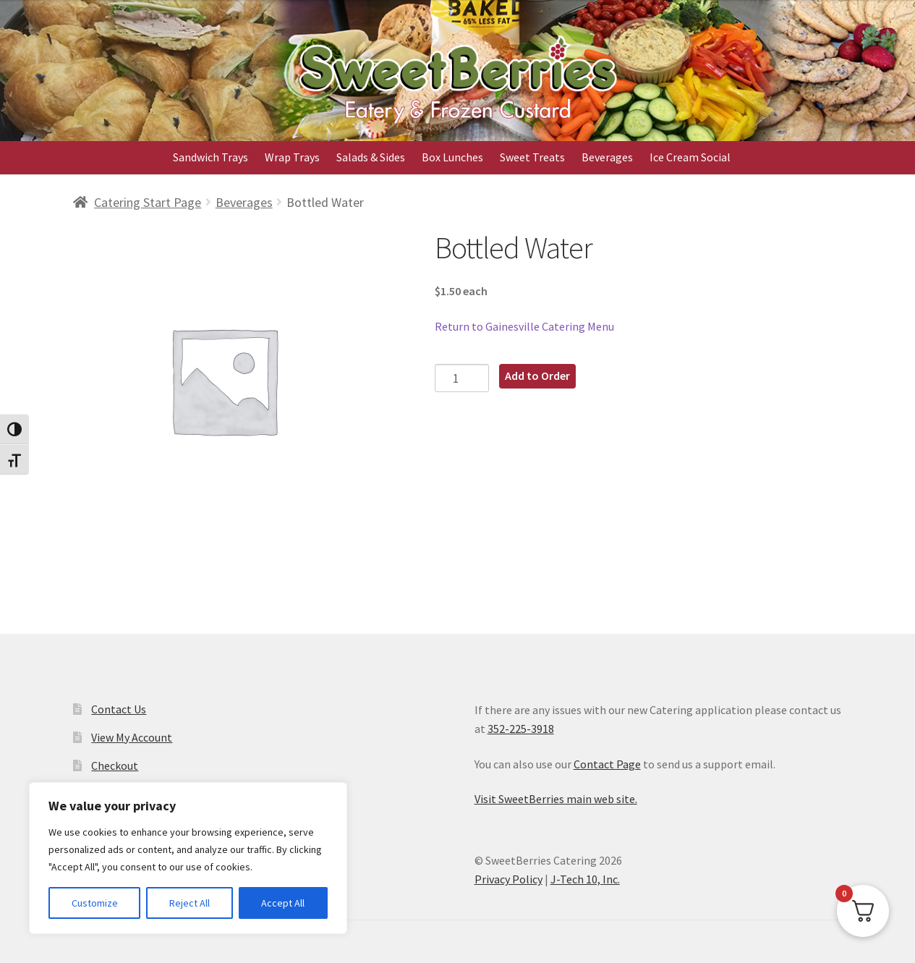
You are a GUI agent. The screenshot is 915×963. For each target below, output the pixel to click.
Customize (95, 902)
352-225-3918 (521, 728)
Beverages (607, 157)
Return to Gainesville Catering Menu (524, 326)
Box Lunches (452, 157)
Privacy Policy (508, 879)
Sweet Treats (532, 157)
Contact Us (118, 709)
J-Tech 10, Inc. (585, 879)
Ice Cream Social (690, 157)
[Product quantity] (462, 378)
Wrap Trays (292, 157)
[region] (188, 858)
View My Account (131, 737)
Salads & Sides (370, 157)
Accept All (283, 902)
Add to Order (537, 375)
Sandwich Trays (210, 157)
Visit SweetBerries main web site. (555, 799)
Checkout (114, 765)
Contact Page (607, 764)
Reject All (189, 902)
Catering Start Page (147, 202)
